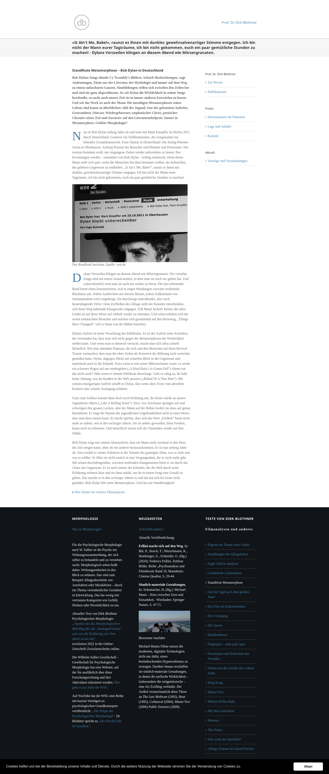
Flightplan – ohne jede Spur (226, 644)
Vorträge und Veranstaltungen (228, 161)
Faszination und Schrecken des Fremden (228, 656)
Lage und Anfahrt (219, 126)
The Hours (215, 730)
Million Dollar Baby (221, 701)
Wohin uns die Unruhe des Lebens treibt (231, 670)
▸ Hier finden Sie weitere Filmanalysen (98, 492)
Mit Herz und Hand (221, 711)
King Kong (215, 682)
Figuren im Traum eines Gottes (229, 545)
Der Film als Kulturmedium (226, 606)
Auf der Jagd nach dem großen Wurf (228, 594)
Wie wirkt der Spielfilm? (224, 739)
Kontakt (213, 136)
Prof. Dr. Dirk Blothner (239, 22)
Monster (213, 720)
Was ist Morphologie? (87, 529)
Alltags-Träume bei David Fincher (231, 748)
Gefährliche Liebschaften (225, 573)
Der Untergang (218, 616)
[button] (242, 766)
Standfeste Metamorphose (225, 582)
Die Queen (215, 625)
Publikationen (217, 92)
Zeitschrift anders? (151, 529)
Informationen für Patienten (226, 117)
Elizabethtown (217, 635)
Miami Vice (216, 692)
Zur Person (215, 82)
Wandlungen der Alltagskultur (228, 554)
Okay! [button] (308, 766)
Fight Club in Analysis (223, 563)
